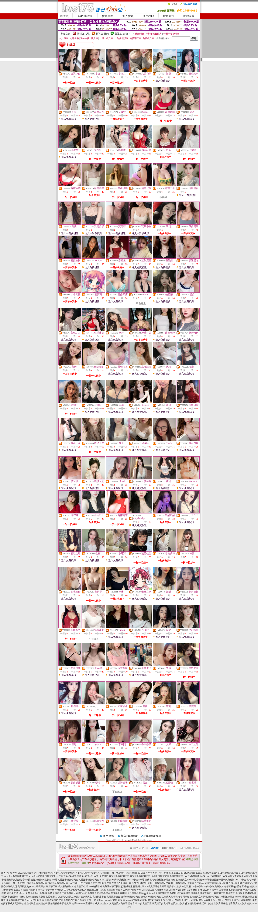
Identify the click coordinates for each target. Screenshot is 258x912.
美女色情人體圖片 (54, 890)
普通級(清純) (121, 33)
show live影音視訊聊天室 (16, 876)
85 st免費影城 (95, 886)
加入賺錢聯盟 (129, 836)
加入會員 (128, 16)
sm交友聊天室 (145, 903)
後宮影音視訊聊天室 (37, 883)
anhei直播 (129, 840)
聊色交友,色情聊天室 (236, 893)
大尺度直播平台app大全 (139, 893)
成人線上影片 (102, 903)
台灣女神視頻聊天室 (151, 896)
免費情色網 (41, 903)
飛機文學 (139, 886)
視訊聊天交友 (90, 883)
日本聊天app (175, 890)
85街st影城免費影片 (214, 886)
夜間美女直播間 (119, 893)
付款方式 (168, 16)
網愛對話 (251, 893)
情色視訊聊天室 (159, 876)
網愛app (14, 896)
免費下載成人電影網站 (12, 903)
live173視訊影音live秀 (184, 873)
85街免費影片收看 (68, 900)
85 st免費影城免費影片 (75, 890)
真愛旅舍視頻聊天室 (119, 876)
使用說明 (148, 16)
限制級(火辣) (83, 33)
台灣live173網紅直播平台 (178, 900)
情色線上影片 (213, 903)
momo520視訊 (132, 900)
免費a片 (43, 893)
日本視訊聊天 (180, 883)
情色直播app (243, 886)
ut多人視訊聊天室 (160, 893)
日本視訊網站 (245, 883)
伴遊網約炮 (30, 903)
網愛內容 (5, 896)
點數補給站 (85, 16)
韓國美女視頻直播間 (201, 893)
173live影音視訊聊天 (228, 873)
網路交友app (25, 896)
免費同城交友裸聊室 (180, 893)
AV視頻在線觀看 (111, 890)
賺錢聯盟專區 (152, 836)
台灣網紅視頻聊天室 (190, 896)
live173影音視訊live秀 (194, 876)
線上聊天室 (51, 886)
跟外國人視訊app (195, 883)
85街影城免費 (235, 890)
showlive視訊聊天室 (244, 896)
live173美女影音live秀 (45, 873)
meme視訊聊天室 (35, 900)
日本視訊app (148, 890)
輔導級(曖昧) (102, 33)
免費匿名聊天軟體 (111, 886)
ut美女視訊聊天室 (83, 896)
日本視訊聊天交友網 (162, 883)
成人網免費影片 (66, 886)
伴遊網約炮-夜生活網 (195, 903)
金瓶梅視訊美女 (249, 900)
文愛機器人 (51, 896)
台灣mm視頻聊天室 (130, 896)
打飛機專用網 (128, 886)
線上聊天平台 (38, 886)
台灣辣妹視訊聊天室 (215, 883)
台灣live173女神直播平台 (152, 900)
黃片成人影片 (239, 903)
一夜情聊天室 (218, 893)
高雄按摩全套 (113, 896)
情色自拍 (132, 903)
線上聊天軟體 (81, 886)
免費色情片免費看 (118, 903)
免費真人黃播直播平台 (99, 893)
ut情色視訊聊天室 (210, 896)
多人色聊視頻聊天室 (131, 890)
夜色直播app (98, 900)
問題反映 (189, 16)
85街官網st (187, 886)
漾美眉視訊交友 (23, 886)
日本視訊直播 (145, 883)
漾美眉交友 (39, 890)
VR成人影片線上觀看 (155, 886)
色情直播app (230, 886)
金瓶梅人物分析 (95, 890)
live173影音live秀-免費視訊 (67, 876)
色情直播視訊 (161, 890)
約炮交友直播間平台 (192, 890)
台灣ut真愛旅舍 (235, 876)
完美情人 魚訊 (174, 886)
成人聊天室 (231, 883)
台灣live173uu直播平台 (83, 903)
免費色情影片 (54, 893)
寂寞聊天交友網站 (161, 903)
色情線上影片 (177, 903)
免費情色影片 (32, 893)
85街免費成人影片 (16, 893)
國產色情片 (226, 903)
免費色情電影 (51, 900)
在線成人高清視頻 (171, 896)
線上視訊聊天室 (66, 896)
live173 (72, 883)
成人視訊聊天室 (9, 873)
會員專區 (107, 16)
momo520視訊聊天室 (115, 900)
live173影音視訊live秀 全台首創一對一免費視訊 (101, 873)
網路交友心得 (38, 896)
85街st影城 (198, 886)
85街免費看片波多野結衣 (74, 893)
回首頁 (64, 16)
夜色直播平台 (84, 900)
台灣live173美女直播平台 (227, 900)
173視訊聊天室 (227, 896)
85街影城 (223, 890)
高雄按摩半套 (99, 896)
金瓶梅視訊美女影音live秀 (17, 879)
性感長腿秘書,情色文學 (59, 903)
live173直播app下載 (23, 890)
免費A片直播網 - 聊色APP (125, 883)
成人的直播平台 (210, 890)
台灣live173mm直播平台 (203, 900)
